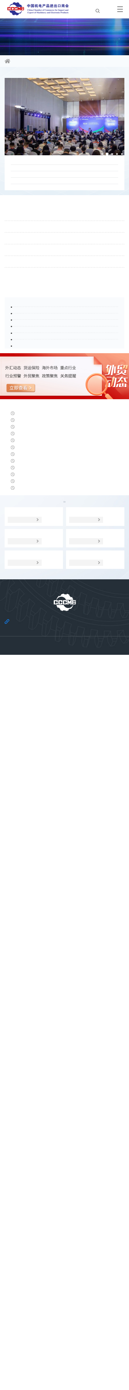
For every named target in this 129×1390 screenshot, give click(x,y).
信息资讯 (35, 61)
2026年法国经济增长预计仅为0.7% (45, 979)
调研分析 (101, 1054)
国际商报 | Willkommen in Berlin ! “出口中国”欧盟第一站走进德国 (64, 245)
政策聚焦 (27, 1040)
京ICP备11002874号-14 (64, 1372)
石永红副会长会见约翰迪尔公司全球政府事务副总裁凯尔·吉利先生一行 (63, 266)
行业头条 (18, 479)
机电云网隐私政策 (37, 1358)
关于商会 (53, 1348)
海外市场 (64, 1040)
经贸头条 (18, 704)
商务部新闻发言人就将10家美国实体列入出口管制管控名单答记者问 (62, 904)
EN (103, 8)
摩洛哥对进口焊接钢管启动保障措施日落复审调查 (62, 822)
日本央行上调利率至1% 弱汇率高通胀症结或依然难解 (64, 1008)
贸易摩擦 (101, 1040)
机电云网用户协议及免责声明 (83, 1358)
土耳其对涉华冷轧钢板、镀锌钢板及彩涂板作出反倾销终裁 (62, 800)
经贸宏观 (27, 1054)
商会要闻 (18, 78)
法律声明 (76, 1348)
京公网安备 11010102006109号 (65, 1378)
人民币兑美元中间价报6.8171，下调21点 (52, 719)
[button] (97, 157)
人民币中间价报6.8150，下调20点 (44, 875)
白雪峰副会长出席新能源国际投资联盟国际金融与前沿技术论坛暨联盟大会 (63, 180)
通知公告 (18, 296)
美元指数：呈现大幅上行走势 (39, 848)
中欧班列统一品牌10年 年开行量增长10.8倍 (55, 926)
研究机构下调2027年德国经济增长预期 (50, 771)
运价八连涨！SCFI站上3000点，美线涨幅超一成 (61, 744)
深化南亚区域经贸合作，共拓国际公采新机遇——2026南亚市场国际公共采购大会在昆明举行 (63, 224)
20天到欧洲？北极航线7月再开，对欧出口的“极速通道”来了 (60, 201)
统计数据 (64, 1054)
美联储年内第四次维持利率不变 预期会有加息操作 (63, 953)
